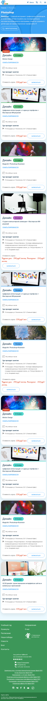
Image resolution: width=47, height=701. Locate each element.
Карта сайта (5, 695)
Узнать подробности (10, 62)
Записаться (35, 82)
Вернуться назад (11, 28)
